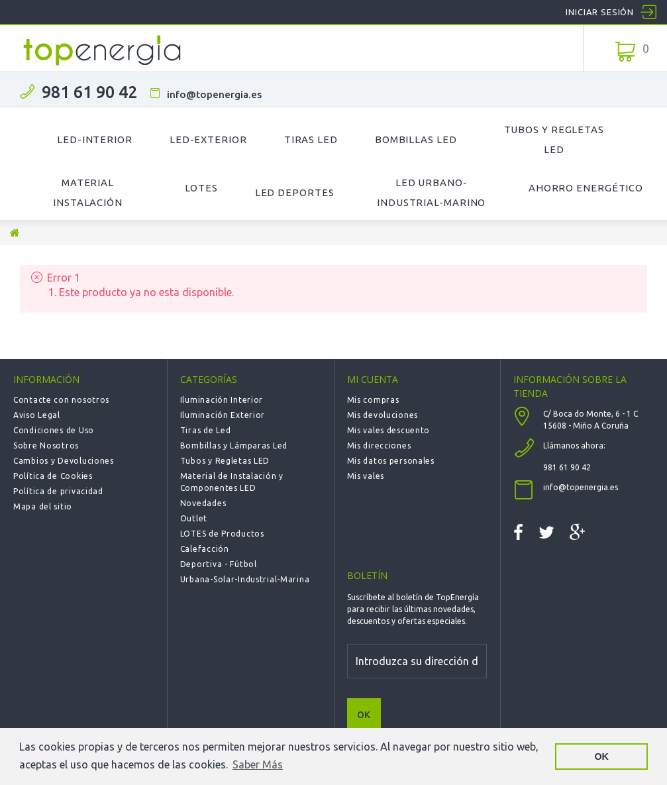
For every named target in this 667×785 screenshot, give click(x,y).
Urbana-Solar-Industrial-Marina (245, 579)
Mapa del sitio (42, 506)
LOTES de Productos (222, 533)
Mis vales (365, 476)
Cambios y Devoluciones (63, 460)
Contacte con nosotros (61, 399)
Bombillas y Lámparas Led (233, 445)
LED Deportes (294, 192)
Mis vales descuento (389, 430)
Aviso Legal (36, 415)
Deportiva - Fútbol (218, 564)
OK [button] (601, 756)
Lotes (201, 187)
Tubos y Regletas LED (554, 139)
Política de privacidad (58, 491)
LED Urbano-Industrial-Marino (431, 192)
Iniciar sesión (600, 12)
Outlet (193, 518)
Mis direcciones (379, 445)
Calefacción (204, 549)
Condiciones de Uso (53, 430)
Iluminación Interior (221, 399)
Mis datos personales (391, 460)
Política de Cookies (53, 476)
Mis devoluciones (383, 415)
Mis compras (373, 399)
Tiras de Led (205, 430)
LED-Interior (94, 139)
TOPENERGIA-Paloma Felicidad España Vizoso (102, 50)
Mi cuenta (372, 379)
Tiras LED (311, 139)
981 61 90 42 (89, 92)
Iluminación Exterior (222, 415)
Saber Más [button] (257, 764)
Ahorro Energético (586, 187)
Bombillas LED (416, 139)
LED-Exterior (208, 139)
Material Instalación (88, 192)
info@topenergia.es (214, 94)
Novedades (203, 503)
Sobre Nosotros (46, 445)
